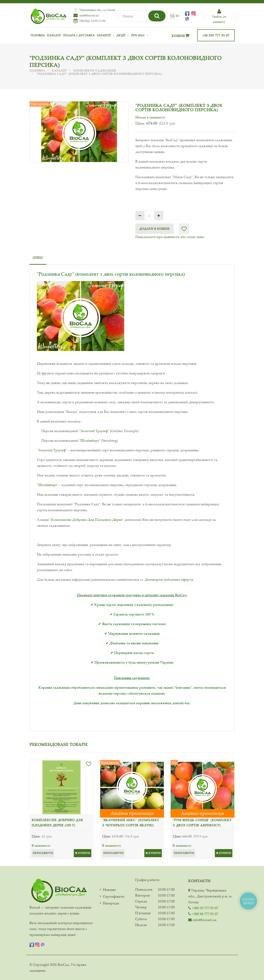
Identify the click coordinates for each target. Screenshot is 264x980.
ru (177, 16)
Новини (109, 889)
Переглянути (43, 853)
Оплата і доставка (79, 35)
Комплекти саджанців (95, 70)
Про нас (138, 35)
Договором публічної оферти (169, 579)
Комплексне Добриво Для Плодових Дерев (86, 519)
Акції (120, 35)
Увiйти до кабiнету (219, 16)
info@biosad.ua (89, 15)
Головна (38, 35)
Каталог (54, 35)
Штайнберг (89, 440)
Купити (82, 853)
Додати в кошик (154, 229)
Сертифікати (113, 896)
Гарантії (104, 35)
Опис (38, 257)
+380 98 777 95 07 (203, 913)
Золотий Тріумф (94, 430)
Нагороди (111, 903)
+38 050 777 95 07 (215, 35)
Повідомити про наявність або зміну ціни (169, 236)
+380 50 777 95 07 (203, 907)
